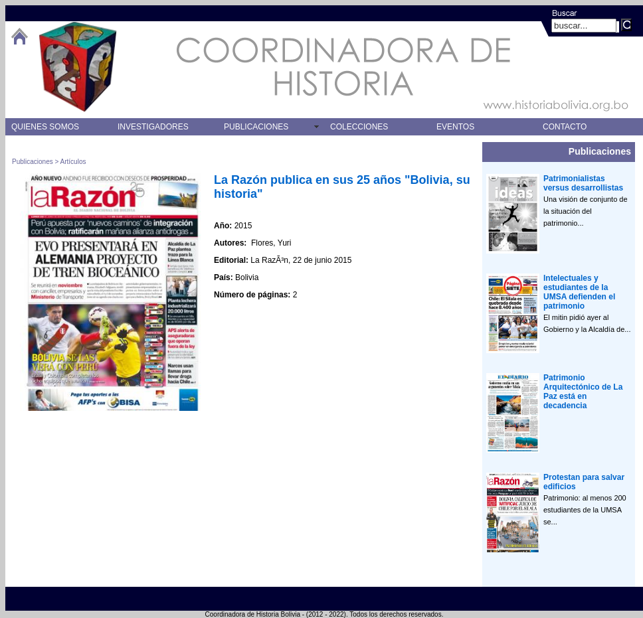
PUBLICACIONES (256, 126)
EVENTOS (455, 126)
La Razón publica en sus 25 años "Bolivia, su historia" (342, 186)
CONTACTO (565, 126)
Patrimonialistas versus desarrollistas (583, 183)
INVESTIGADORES (153, 126)
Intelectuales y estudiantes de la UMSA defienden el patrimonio (579, 292)
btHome (19, 36)
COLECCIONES (359, 126)
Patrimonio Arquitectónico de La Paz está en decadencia (582, 391)
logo (78, 66)
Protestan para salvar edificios (583, 482)
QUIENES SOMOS (45, 126)
